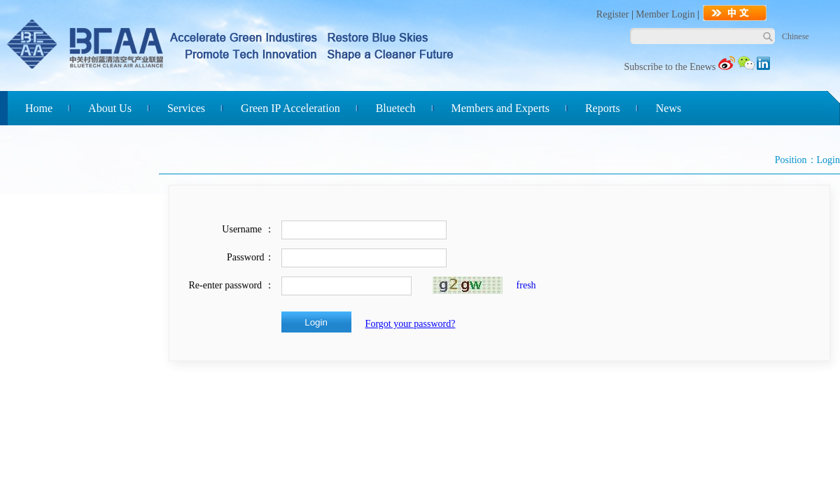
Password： (250, 257)
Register (612, 14)
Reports (602, 108)
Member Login (665, 14)
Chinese (795, 36)
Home (38, 108)
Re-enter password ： (231, 285)
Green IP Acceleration (290, 108)
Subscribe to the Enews (669, 67)
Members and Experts (500, 108)
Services (186, 108)
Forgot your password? (410, 323)
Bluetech (396, 108)
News (668, 108)
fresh (526, 285)
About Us (110, 108)
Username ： (248, 229)
